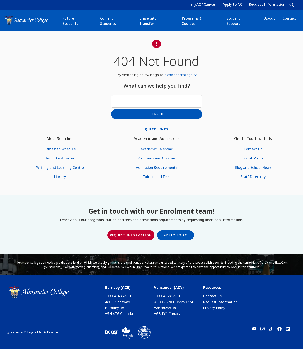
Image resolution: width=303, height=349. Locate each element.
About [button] (269, 18)
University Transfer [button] (148, 21)
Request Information (267, 4)
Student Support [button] (233, 21)
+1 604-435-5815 (119, 296)
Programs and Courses (156, 158)
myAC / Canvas (203, 4)
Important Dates (60, 158)
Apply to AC (232, 4)
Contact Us (253, 148)
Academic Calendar (157, 148)
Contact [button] (289, 18)
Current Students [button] (108, 21)
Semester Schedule (60, 148)
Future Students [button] (70, 21)
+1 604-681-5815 (168, 296)
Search (156, 114)
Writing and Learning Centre (60, 167)
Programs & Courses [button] (192, 21)
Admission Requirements (156, 167)
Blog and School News (253, 167)
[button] (291, 5)
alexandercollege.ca (180, 74)
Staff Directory (253, 176)
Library (60, 176)
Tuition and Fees (156, 176)
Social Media (253, 158)
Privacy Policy (214, 307)
